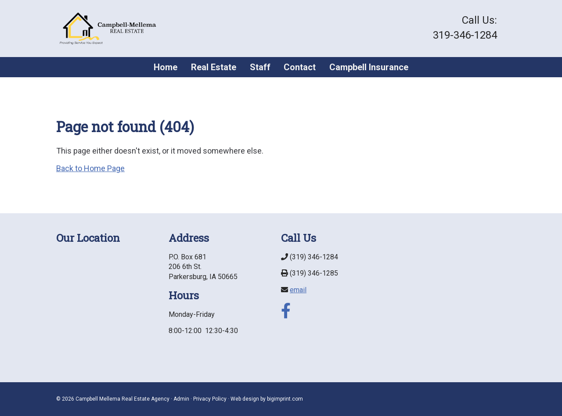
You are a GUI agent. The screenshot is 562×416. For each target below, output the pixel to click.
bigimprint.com (285, 399)
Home (165, 67)
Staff (260, 67)
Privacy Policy (210, 399)
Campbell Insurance (368, 67)
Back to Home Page (90, 168)
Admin (181, 399)
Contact (300, 67)
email (298, 290)
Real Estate (213, 67)
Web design (245, 399)
